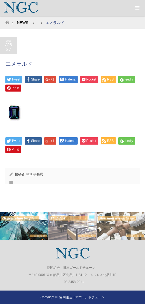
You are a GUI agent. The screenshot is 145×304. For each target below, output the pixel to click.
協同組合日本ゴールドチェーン (82, 297)
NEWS (22, 22)
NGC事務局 (34, 174)
